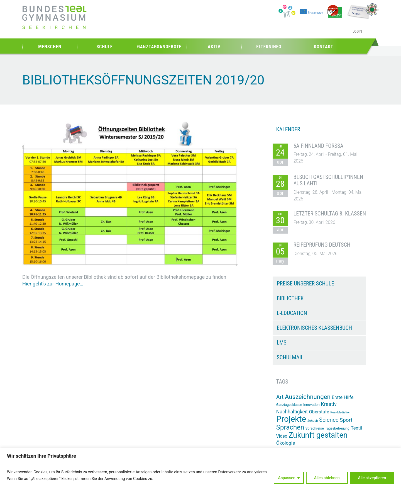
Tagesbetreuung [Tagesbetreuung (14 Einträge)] (337, 428)
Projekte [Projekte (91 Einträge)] (291, 419)
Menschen (49, 46)
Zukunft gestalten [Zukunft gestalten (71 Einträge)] (318, 435)
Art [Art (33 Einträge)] (280, 397)
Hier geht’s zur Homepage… (52, 284)
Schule (104, 46)
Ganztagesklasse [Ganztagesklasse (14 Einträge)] (289, 405)
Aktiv (214, 46)
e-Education (292, 313)
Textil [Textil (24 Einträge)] (356, 428)
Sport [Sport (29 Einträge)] (346, 420)
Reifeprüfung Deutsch (322, 244)
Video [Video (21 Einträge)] (281, 436)
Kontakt (323, 46)
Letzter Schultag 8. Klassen (330, 213)
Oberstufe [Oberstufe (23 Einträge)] (319, 412)
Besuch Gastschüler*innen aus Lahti (328, 180)
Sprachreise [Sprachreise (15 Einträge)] (314, 428)
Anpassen (286, 478)
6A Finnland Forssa (318, 145)
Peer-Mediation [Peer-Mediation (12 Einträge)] (341, 412)
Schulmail (290, 357)
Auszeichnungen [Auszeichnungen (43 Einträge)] (308, 396)
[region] (200, 470)
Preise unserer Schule (305, 283)
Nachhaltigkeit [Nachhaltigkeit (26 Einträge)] (292, 412)
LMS (282, 342)
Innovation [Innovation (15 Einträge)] (311, 405)
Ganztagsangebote (159, 46)
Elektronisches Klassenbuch (314, 327)
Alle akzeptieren (372, 478)
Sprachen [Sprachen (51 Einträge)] (290, 427)
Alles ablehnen (327, 478)
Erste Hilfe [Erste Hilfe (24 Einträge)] (342, 397)
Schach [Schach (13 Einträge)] (312, 421)
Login (357, 31)
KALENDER (288, 129)
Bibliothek (290, 298)
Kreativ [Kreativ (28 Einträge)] (329, 404)
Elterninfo (268, 46)
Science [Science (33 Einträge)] (329, 420)
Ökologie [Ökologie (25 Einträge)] (285, 443)
